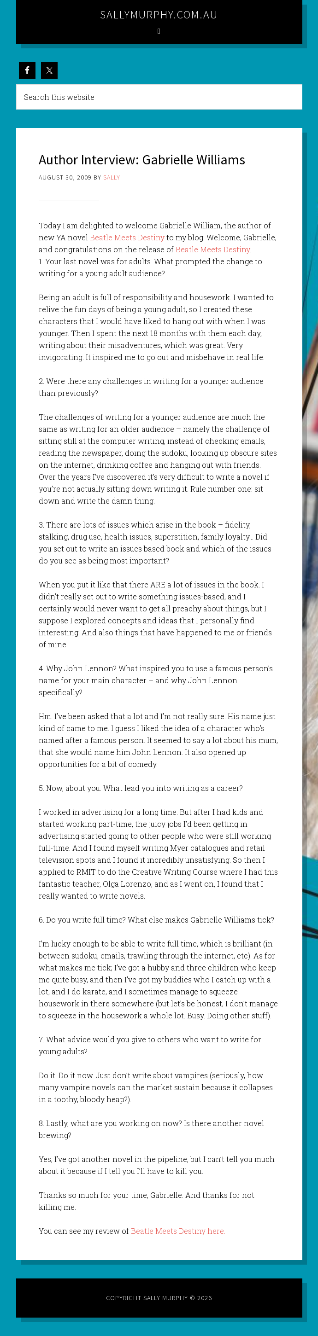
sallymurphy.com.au (159, 14)
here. (216, 1231)
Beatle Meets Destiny (127, 237)
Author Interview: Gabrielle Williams (142, 159)
